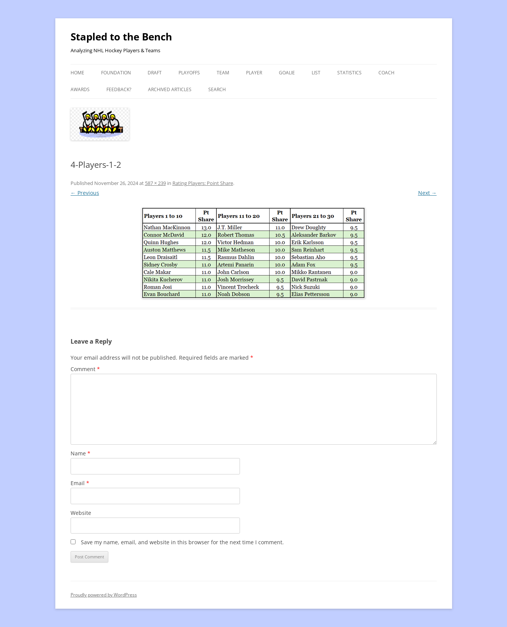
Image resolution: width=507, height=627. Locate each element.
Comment (85, 369)
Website (81, 512)
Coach (386, 72)
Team (223, 72)
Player (254, 72)
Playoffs (189, 72)
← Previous (85, 192)
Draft (155, 72)
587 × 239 (155, 183)
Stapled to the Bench (121, 36)
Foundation (116, 72)
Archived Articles (170, 89)
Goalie (287, 72)
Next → (427, 192)
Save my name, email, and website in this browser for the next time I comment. (182, 542)
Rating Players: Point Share (202, 183)
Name (80, 453)
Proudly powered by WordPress (104, 595)
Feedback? (118, 89)
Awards (80, 89)
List (316, 72)
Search (217, 89)
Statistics (349, 72)
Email (80, 483)
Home (77, 72)
